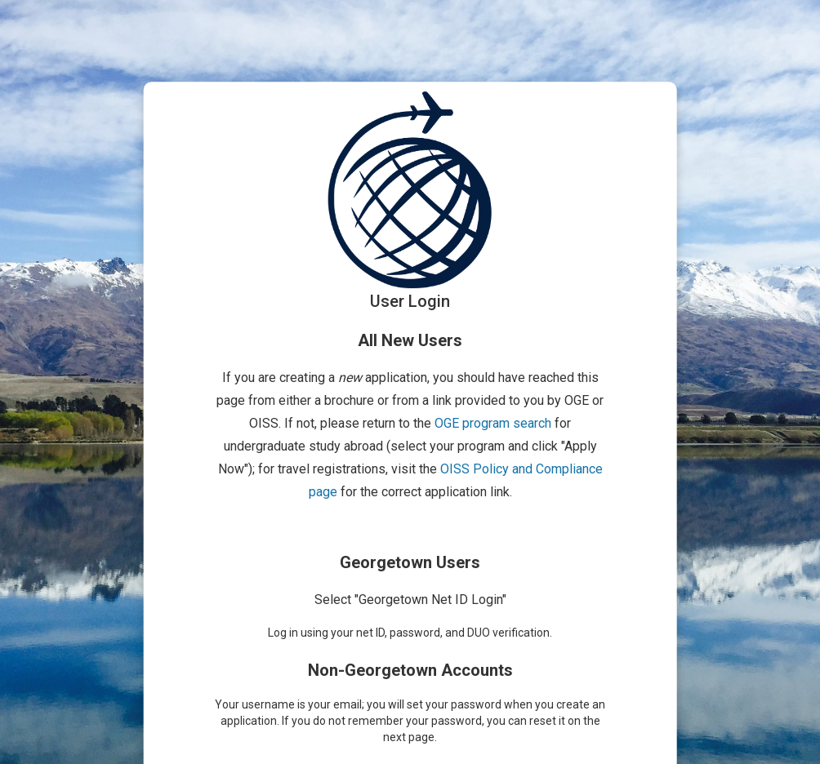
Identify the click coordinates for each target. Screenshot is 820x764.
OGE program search (493, 423)
